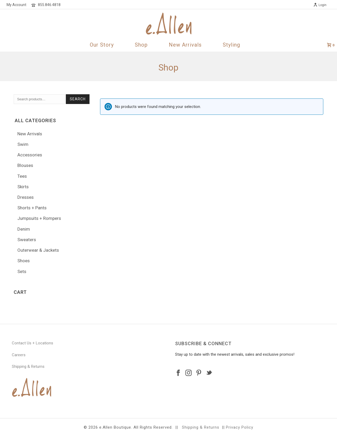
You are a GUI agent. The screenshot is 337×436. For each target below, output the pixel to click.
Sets (21, 271)
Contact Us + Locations (32, 343)
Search (78, 99)
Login (319, 5)
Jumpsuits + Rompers (39, 218)
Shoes (23, 260)
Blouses (25, 165)
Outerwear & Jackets (38, 250)
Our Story (102, 45)
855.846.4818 (49, 5)
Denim (23, 229)
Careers (19, 355)
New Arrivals (185, 45)
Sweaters (26, 239)
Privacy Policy (239, 427)
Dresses (25, 197)
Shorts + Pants (32, 207)
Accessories (29, 154)
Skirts (23, 186)
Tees (22, 176)
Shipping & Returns (28, 366)
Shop (141, 45)
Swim (22, 144)
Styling (231, 45)
